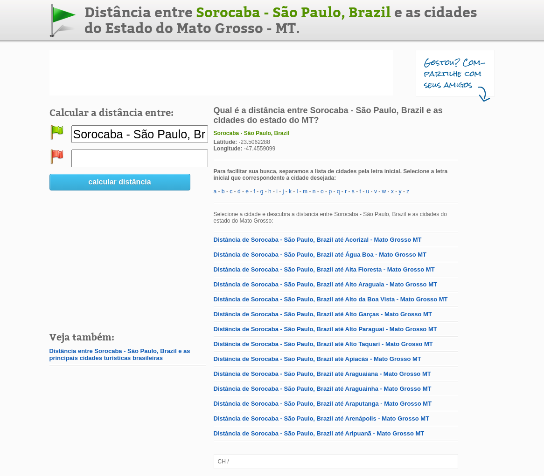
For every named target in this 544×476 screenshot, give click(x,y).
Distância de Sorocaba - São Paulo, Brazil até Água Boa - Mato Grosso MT (320, 254)
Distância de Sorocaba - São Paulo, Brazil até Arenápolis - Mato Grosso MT (322, 418)
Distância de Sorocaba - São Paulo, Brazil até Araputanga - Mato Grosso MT (323, 403)
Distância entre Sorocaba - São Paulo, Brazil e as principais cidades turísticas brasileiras (119, 354)
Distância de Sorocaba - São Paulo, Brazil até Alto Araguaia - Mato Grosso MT (325, 284)
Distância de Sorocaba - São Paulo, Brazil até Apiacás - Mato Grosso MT (317, 358)
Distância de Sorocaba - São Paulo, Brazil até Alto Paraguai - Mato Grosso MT (325, 329)
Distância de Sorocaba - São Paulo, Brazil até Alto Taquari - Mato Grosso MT (323, 343)
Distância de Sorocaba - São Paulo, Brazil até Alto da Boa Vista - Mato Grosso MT (331, 299)
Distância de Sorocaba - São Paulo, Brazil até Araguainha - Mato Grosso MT (323, 388)
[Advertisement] (221, 73)
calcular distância (119, 182)
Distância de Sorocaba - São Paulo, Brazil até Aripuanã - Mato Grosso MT (319, 433)
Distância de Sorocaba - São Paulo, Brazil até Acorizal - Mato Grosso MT (318, 239)
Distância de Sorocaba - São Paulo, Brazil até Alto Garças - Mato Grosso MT (323, 314)
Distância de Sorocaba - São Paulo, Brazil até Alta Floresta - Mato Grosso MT (324, 269)
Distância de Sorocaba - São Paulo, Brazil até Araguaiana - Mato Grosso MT (322, 373)
